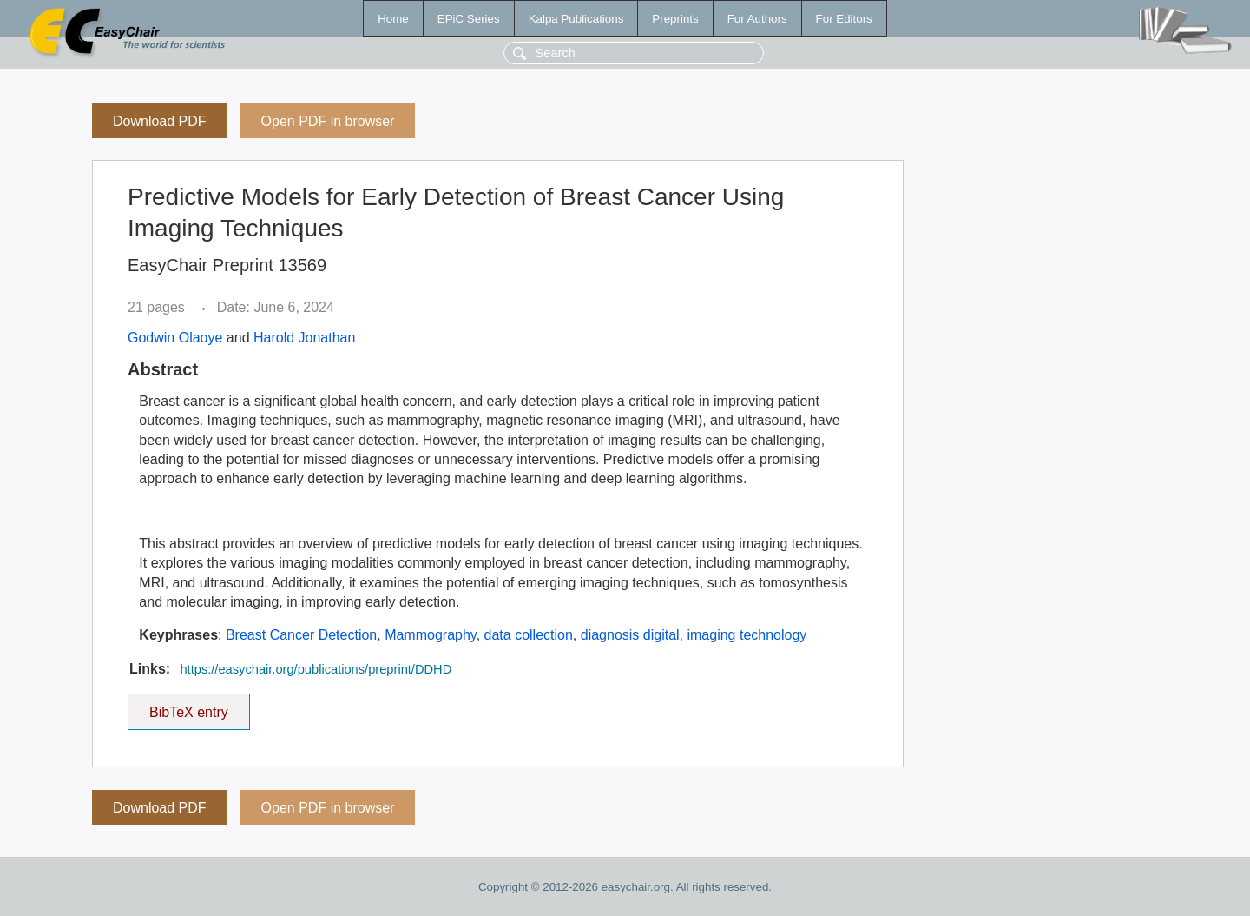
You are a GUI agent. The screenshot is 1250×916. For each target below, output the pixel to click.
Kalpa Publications (576, 18)
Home (393, 18)
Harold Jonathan (304, 337)
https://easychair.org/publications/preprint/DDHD (315, 669)
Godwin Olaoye (175, 337)
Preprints (675, 18)
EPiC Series (469, 18)
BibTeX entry (188, 707)
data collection (528, 634)
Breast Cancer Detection (301, 634)
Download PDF (160, 121)
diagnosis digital (630, 634)
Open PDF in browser (328, 121)
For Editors (844, 18)
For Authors (757, 18)
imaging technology (746, 634)
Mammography (431, 634)
